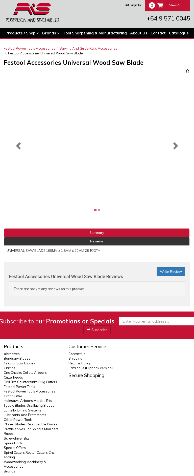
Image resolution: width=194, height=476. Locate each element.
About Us (138, 33)
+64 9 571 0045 (168, 18)
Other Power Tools (18, 420)
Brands (51, 33)
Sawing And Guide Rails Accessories (88, 48)
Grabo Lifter (13, 396)
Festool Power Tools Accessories (29, 48)
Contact (158, 33)
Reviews (97, 241)
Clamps (9, 368)
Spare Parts (13, 443)
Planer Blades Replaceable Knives (30, 424)
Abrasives (12, 354)
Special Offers (15, 448)
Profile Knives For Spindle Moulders (31, 429)
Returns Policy (79, 363)
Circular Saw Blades (19, 363)
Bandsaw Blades (17, 358)
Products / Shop (22, 33)
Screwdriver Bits (17, 438)
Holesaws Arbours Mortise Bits (28, 401)
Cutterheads (13, 377)
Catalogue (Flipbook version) (90, 368)
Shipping (75, 358)
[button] (133, 5)
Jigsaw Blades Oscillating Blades (29, 405)
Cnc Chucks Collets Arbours (25, 372)
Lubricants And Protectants (25, 415)
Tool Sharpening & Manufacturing (95, 33)
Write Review (171, 271)
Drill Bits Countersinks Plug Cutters (30, 382)
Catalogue (179, 33)
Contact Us (76, 354)
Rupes (9, 433)
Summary (96, 233)
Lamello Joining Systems (22, 410)
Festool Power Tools (19, 387)
